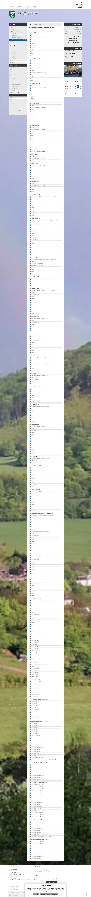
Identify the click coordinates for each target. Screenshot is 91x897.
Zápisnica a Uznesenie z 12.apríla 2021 (38, 151)
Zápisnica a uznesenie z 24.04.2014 (37, 749)
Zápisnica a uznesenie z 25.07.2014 (37, 755)
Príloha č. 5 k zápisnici (35, 650)
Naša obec (12, 6)
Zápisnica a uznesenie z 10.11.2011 (37, 814)
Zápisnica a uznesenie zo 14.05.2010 (37, 826)
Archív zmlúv (12, 99)
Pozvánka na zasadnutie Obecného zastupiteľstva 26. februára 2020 (43, 196)
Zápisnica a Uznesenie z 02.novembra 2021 (39, 72)
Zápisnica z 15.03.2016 (35, 703)
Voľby (11, 60)
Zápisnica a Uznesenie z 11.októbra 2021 (38, 87)
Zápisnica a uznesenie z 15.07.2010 (37, 828)
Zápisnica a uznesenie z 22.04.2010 (37, 824)
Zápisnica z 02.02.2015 (35, 725)
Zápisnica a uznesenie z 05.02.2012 (37, 843)
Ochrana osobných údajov (15, 110)
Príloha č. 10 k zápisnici (35, 659)
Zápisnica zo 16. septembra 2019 (37, 263)
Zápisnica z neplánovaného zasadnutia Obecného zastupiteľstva (43, 362)
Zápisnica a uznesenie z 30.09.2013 (37, 775)
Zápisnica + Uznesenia (35, 322)
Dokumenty (12, 48)
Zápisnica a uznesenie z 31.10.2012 (37, 792)
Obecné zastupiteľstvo (15, 31)
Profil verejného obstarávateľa (16, 107)
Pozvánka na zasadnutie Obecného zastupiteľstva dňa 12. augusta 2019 (44, 278)
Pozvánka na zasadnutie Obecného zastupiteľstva (40, 318)
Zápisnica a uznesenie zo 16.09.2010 (37, 830)
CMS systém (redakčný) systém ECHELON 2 (16, 892)
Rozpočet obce (13, 54)
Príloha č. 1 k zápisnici (35, 642)
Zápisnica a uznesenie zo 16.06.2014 (37, 753)
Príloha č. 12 (33, 251)
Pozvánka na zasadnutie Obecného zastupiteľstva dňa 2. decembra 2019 (44, 220)
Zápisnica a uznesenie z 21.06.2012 (37, 788)
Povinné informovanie (14, 112)
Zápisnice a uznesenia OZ (16, 37)
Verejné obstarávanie (14, 105)
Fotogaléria (12, 90)
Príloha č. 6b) (33, 239)
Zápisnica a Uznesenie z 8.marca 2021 (38, 158)
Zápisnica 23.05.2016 (35, 707)
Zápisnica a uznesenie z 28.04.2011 (37, 806)
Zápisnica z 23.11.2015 (35, 737)
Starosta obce (13, 29)
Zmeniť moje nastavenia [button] (52, 894)
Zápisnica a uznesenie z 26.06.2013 (37, 773)
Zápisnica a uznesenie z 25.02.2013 (37, 766)
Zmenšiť (76, 4)
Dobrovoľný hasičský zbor (15, 78)
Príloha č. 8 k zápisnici (35, 656)
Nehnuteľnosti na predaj (15, 84)
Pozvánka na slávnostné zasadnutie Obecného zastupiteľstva (42, 600)
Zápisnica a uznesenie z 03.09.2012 (37, 790)
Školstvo (12, 46)
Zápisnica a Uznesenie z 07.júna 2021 (38, 129)
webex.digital (15, 894)
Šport (11, 75)
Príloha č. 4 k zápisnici (35, 648)
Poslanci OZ (13, 33)
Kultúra (11, 80)
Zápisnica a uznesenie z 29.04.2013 (37, 771)
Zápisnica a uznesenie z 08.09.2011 (37, 812)
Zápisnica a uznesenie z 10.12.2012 (37, 797)
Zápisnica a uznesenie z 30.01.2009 (37, 841)
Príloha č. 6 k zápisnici (35, 652)
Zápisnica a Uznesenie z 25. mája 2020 (38, 185)
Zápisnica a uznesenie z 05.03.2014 (37, 745)
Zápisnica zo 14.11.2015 (35, 735)
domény (19, 894)
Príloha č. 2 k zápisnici (35, 644)
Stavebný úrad (13, 56)
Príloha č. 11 (33, 249)
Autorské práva (20, 887)
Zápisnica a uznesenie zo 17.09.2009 (37, 854)
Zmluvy (11, 97)
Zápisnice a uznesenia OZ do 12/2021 (18, 39)
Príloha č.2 (33, 563)
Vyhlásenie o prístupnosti (13, 887)
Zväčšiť (80, 4)
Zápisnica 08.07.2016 (35, 714)
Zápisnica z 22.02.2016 (35, 701)
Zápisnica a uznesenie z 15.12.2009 (37, 858)
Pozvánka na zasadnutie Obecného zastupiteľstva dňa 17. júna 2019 (43, 290)
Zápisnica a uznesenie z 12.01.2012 (37, 784)
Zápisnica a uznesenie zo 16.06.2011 (37, 810)
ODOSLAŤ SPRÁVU (51, 882)
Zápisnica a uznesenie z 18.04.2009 (37, 847)
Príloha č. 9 (32, 55)
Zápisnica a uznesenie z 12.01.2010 (37, 822)
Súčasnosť (12, 71)
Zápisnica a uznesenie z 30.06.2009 (37, 852)
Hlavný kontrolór (13, 43)
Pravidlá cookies (13, 114)
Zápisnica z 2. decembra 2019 (36, 224)
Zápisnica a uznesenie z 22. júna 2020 (38, 165)
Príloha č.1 (33, 561)
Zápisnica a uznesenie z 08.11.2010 (37, 832)
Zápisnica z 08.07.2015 (35, 731)
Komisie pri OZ (14, 35)
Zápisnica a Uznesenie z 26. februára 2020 (39, 201)
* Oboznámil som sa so (45, 879)
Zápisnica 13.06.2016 (35, 711)
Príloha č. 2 (33, 41)
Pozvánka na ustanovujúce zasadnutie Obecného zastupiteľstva (43, 515)
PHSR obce (12, 52)
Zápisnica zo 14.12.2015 (35, 739)
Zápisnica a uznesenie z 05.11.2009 (37, 856)
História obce (13, 73)
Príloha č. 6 (32, 49)
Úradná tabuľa (13, 67)
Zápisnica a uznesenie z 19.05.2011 (37, 808)
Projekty (12, 41)
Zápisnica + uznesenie (35, 605)
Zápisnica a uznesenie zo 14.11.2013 (37, 777)
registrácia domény (24, 894)
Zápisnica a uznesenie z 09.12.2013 (37, 779)
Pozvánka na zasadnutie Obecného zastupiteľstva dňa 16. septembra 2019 (44, 259)
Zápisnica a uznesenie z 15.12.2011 (37, 816)
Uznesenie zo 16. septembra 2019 (37, 265)
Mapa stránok (11, 886)
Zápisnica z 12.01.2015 (35, 723)
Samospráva (20, 6)
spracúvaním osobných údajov (50, 879)
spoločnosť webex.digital (13, 895)
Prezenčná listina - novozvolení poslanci (38, 519)
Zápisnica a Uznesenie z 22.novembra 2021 (39, 63)
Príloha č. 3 (33, 43)
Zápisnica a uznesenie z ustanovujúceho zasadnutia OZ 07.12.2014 (43, 759)
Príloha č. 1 (33, 39)
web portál (25, 892)
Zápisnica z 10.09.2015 (35, 733)
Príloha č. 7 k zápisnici (35, 654)
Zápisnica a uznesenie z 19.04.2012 (37, 786)
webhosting (11, 894)
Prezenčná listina (34, 34)
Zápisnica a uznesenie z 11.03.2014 (37, 747)
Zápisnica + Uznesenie (35, 283)
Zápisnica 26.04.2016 (35, 705)
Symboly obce (13, 58)
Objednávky (12, 103)
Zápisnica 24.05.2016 (35, 709)
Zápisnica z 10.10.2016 (35, 716)
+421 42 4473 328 (73, 38)
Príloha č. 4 (33, 45)
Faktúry (11, 101)
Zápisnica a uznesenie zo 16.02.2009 (37, 845)
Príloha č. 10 (33, 247)
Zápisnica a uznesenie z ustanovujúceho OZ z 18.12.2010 (41, 836)
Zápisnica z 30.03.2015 (35, 727)
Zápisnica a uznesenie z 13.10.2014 (37, 757)
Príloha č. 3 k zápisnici (35, 646)
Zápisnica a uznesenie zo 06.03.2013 (37, 769)
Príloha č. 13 (33, 254)
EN (80, 6)
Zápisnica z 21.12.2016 (35, 718)
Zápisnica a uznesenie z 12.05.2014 (37, 751)
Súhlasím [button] (36, 894)
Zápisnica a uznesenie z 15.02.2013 (37, 764)
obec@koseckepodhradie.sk (72, 44)
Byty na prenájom (13, 86)
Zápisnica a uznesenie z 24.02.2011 (37, 804)
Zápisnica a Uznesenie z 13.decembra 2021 (39, 37)
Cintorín (12, 82)
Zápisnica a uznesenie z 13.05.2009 (37, 850)
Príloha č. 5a (33, 482)
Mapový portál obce (14, 92)
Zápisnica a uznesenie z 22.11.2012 (37, 795)
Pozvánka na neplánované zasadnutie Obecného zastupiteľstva (42, 357)
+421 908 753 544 (76, 42)
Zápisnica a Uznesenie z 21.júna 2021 (38, 107)
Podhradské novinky (14, 88)
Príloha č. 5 (33, 47)
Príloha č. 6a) (33, 237)
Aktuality (27, 6)
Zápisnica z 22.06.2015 (35, 729)
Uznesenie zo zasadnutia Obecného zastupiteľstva (40, 364)
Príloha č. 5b (33, 484)
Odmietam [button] (43, 894)
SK (78, 6)
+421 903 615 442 (73, 40)
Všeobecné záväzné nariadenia (16, 50)
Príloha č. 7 (32, 51)
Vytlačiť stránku (17, 886)
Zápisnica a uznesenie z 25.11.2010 (37, 834)
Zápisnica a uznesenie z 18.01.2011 (37, 802)
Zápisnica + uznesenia (35, 379)
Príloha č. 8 (32, 53)
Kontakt (34, 6)
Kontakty (12, 62)
